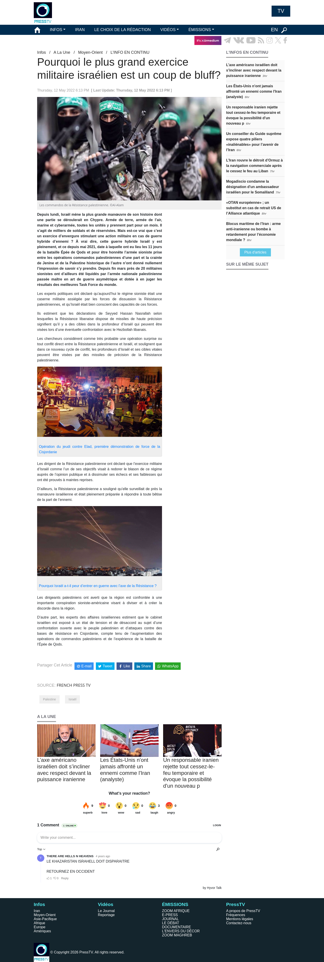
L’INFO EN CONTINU (129, 52)
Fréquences (235, 915)
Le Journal (106, 911)
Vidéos (105, 904)
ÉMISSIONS (200, 29)
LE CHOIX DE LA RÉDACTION (122, 29)
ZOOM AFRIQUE (176, 911)
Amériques (42, 931)
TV (281, 11)
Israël (72, 699)
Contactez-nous (238, 923)
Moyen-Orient (90, 52)
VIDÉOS (168, 29)
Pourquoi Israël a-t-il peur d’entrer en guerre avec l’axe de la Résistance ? (98, 586)
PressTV (235, 904)
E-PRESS (170, 915)
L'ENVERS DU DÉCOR (181, 931)
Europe (39, 927)
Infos (41, 52)
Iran (37, 911)
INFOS (56, 29)
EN (274, 29)
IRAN (80, 29)
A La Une (62, 52)
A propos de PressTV (243, 911)
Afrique (39, 923)
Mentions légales (239, 919)
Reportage (106, 915)
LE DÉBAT (170, 923)
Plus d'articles (255, 252)
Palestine (49, 699)
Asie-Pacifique (45, 919)
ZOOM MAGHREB (177, 935)
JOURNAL (170, 919)
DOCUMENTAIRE (176, 927)
